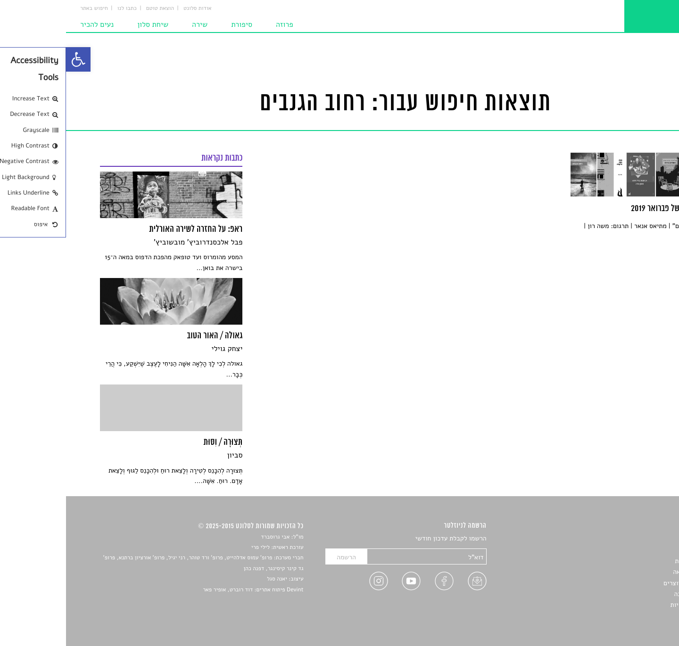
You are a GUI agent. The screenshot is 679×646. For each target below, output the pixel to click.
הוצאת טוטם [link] (94, 8)
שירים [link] (637, 549)
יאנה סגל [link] (211, 579)
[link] (12, 59)
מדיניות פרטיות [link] (624, 604)
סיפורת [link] (175, 24)
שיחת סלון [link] (86, 24)
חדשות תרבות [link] (627, 560)
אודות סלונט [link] (131, 8)
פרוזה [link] (218, 24)
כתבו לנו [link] (61, 8)
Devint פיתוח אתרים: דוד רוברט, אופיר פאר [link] (187, 590)
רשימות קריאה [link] (626, 571)
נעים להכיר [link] (31, 24)
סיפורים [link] (635, 538)
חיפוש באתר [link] (28, 8)
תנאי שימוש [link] (629, 616)
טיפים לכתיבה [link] (626, 593)
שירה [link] (133, 24)
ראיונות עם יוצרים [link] (621, 583)
